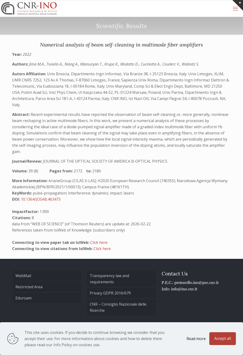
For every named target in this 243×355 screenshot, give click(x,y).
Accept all (222, 338)
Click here (98, 242)
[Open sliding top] (237, 5)
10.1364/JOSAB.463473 (41, 199)
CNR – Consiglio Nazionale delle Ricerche (118, 307)
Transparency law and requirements (109, 278)
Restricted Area (28, 286)
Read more (196, 338)
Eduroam (23, 298)
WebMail (23, 275)
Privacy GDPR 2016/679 (110, 293)
